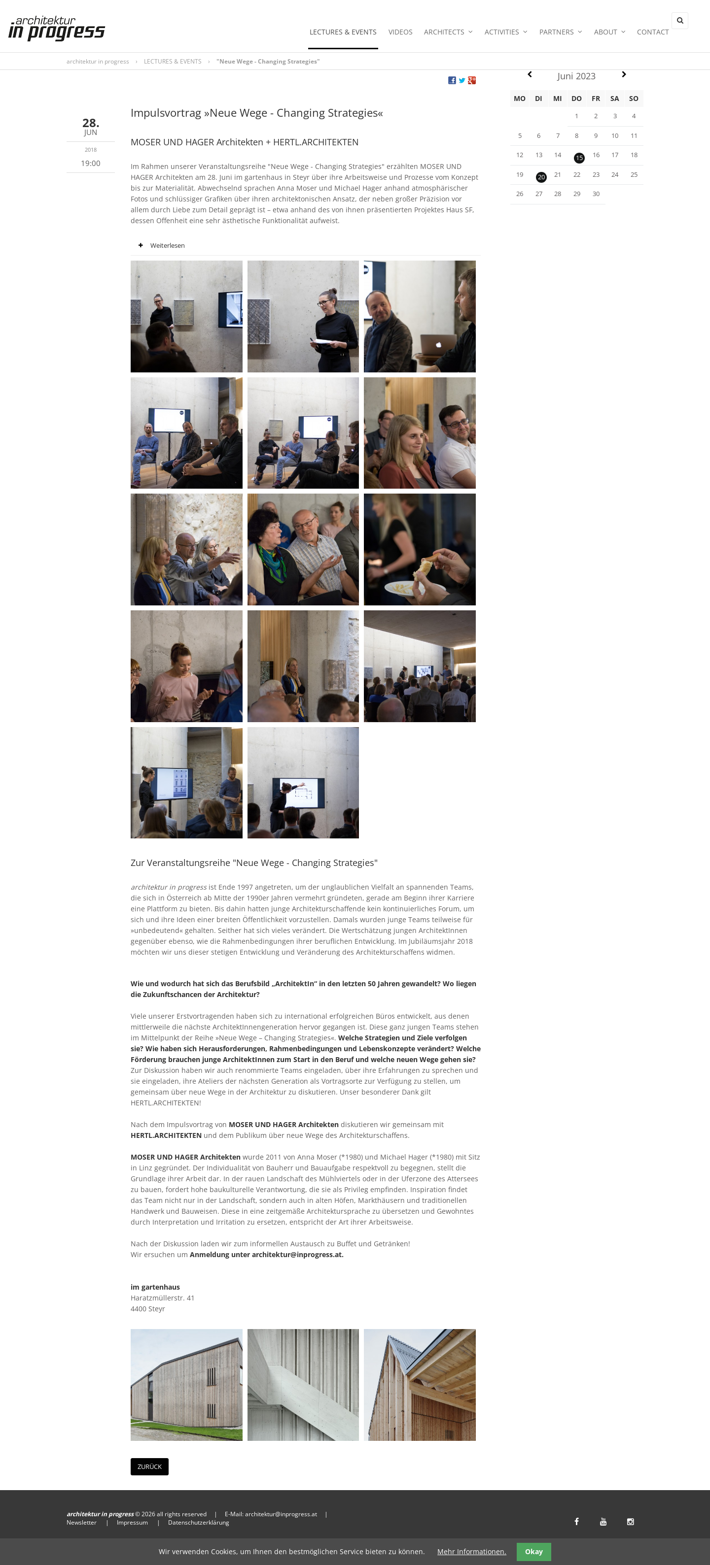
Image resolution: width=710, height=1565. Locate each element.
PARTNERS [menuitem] (559, 35)
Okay (534, 1551)
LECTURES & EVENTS (173, 63)
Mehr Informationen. (471, 1551)
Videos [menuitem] (408, 35)
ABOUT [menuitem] (606, 35)
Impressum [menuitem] (132, 1524)
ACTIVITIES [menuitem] (508, 35)
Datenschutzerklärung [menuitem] (198, 1524)
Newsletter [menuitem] (82, 1524)
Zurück (150, 1468)
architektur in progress (98, 63)
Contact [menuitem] (647, 35)
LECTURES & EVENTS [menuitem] (353, 35)
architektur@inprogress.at (281, 1516)
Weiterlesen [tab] (158, 248)
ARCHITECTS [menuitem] (453, 35)
